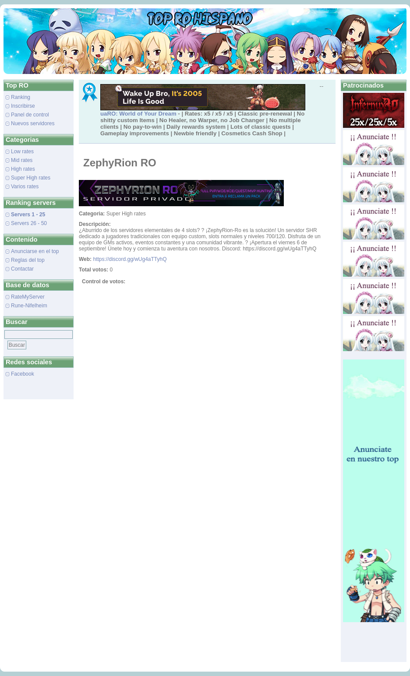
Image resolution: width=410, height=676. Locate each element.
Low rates (22, 151)
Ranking (20, 97)
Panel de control (30, 115)
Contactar (22, 269)
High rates (23, 169)
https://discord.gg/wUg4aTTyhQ (129, 259)
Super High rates (30, 178)
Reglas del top (28, 260)
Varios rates (25, 186)
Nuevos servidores (32, 123)
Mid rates (21, 160)
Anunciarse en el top (35, 251)
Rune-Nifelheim (29, 306)
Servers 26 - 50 (29, 223)
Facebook (22, 374)
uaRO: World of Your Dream (138, 113)
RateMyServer (28, 297)
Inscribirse (23, 106)
